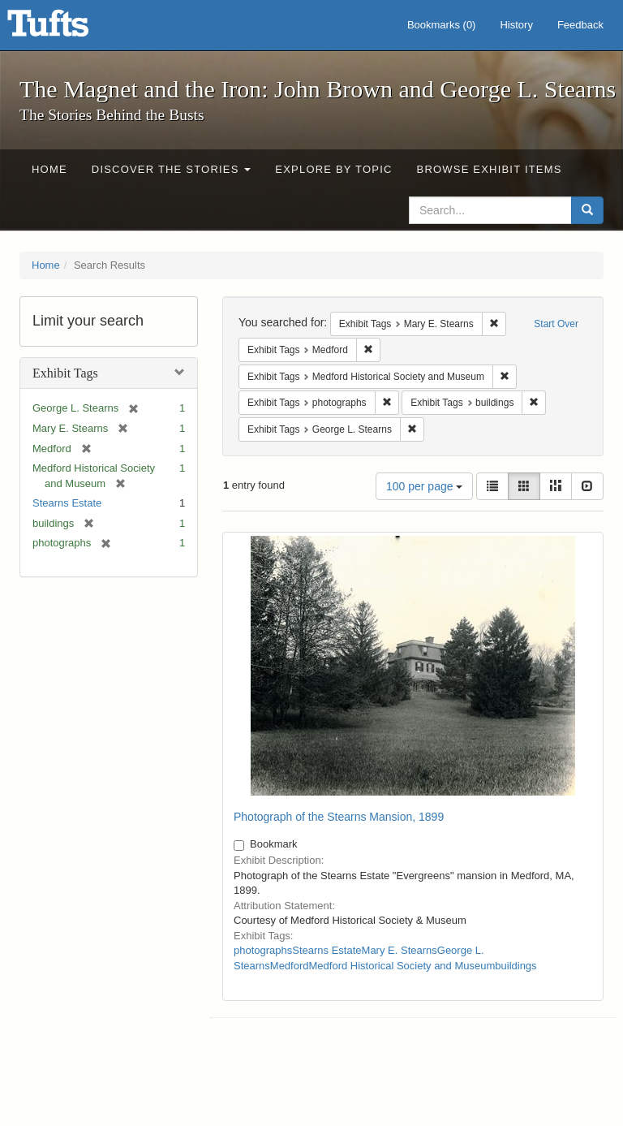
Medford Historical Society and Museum (402, 966)
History (516, 25)
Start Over (556, 324)
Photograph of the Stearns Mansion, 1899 (339, 816)
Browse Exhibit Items (489, 169)
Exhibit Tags (65, 373)
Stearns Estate (66, 503)
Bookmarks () (441, 25)
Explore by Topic (333, 169)
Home (49, 169)
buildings (515, 966)
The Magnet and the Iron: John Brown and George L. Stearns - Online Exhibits (68, 28)
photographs (263, 950)
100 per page (424, 486)
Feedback (580, 25)
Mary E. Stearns (399, 950)
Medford (289, 966)
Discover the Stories (171, 169)
